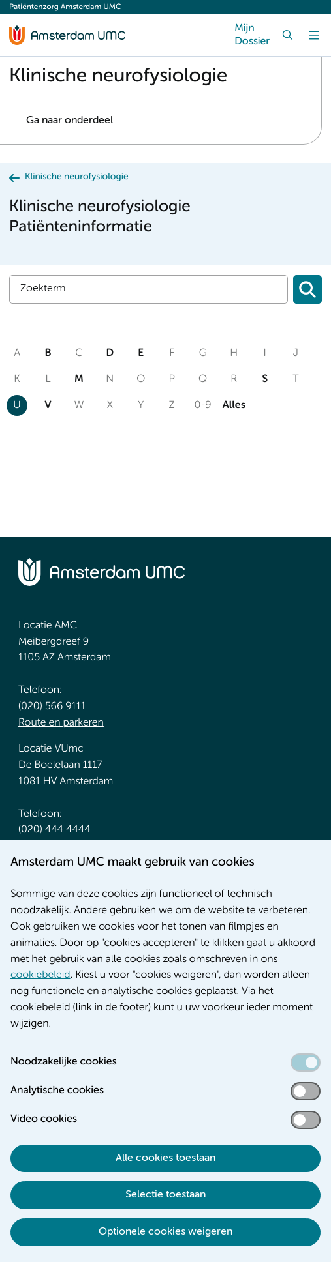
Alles (233, 405)
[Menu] (314, 35)
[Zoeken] (307, 289)
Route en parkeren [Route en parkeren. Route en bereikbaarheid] (61, 723)
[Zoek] (288, 35)
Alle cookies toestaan (165, 1158)
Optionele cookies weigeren (165, 1232)
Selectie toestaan (165, 1195)
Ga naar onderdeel (69, 120)
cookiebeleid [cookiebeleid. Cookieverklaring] (40, 975)
